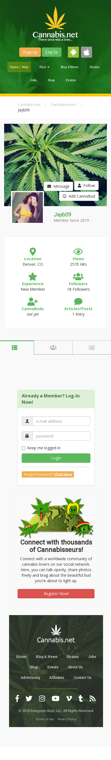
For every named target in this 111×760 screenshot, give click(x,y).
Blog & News (69, 67)
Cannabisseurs (64, 104)
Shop (51, 80)
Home (21, 656)
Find (44, 67)
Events (71, 80)
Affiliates (56, 677)
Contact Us (82, 677)
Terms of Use (45, 719)
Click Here (63, 474)
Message (58, 186)
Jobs (33, 80)
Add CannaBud (79, 196)
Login (56, 458)
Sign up (30, 52)
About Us (75, 667)
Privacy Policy (67, 719)
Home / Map (19, 67)
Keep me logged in (41, 447)
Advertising (30, 677)
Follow (86, 185)
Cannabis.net (29, 104)
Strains (94, 67)
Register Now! (56, 593)
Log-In (51, 52)
